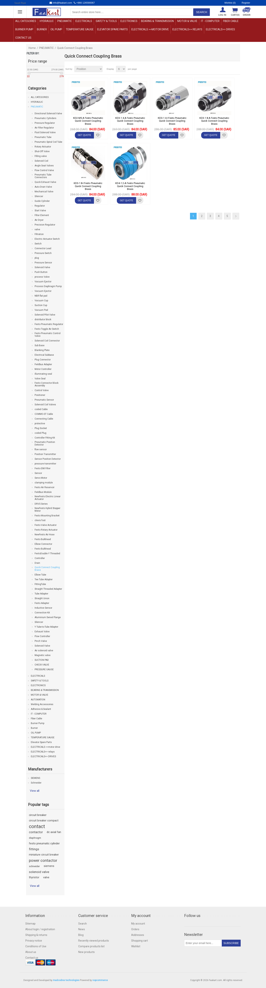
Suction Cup (41, 305)
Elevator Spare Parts (112, 29)
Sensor (38, 473)
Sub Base (39, 345)
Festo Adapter (42, 603)
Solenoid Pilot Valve (45, 314)
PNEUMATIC (64, 21)
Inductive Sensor (43, 608)
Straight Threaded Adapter (48, 589)
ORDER (246, 14)
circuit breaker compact (43, 820)
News (81, 929)
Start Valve (40, 210)
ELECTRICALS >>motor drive (150, 29)
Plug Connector (43, 359)
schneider (34, 866)
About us (30, 952)
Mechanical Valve (44, 191)
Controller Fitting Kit (45, 437)
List (237, 69)
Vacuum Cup (41, 300)
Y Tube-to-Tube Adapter (46, 627)
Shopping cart (139, 940)
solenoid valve (39, 872)
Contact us (23, 37)
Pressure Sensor (43, 262)
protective (40, 423)
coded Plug (40, 433)
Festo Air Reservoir (44, 487)
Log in (222, 14)
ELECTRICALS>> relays (187, 29)
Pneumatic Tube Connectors (43, 176)
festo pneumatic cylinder (44, 843)
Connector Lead (43, 248)
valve (37, 229)
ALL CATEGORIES (25, 21)
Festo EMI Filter (42, 468)
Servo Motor (41, 478)
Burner (42, 29)
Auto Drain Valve (43, 187)
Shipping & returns (36, 934)
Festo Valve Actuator (46, 525)
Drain (37, 563)
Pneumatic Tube (43, 137)
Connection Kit (42, 612)
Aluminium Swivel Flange (48, 617)
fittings (34, 849)
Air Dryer (39, 220)
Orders (135, 929)
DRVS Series (41, 504)
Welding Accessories (42, 704)
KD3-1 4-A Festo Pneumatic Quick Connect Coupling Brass (130, 121)
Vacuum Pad (41, 310)
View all (34, 790)
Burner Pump (24, 29)
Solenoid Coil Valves (45, 404)
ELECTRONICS (128, 21)
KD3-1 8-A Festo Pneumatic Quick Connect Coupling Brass (214, 121)
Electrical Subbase (44, 355)
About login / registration (40, 929)
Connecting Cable (44, 418)
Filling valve (41, 156)
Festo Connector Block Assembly (46, 384)
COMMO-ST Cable (44, 414)
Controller (40, 558)
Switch (38, 243)
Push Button (41, 272)
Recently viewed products (93, 940)
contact (37, 826)
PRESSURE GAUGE (44, 669)
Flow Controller (42, 636)
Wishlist (135, 946)
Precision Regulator (45, 224)
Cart (235, 14)
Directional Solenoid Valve (48, 113)
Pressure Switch (43, 253)
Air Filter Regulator (44, 127)
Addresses (137, 934)
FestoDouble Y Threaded (47, 553)
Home (32, 47)
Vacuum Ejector (43, 281)
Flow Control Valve (44, 170)
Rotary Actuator (43, 146)
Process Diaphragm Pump (48, 286)
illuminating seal (43, 374)
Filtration (39, 234)
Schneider (36, 782)
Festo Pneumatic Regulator (49, 324)
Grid (230, 69)
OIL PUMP (56, 29)
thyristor (34, 877)
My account (138, 923)
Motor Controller (43, 369)
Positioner (40, 395)
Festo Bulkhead (43, 539)
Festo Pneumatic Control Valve (47, 334)
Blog (81, 934)
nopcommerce (100, 980)
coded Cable (41, 409)
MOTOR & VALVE (187, 21)
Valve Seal (40, 378)
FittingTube (40, 584)
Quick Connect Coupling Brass (47, 568)
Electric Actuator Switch (47, 239)
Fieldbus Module (43, 492)
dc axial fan (54, 832)
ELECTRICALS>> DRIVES (220, 29)
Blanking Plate (42, 350)
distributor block (43, 319)
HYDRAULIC (47, 21)
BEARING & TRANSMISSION (157, 21)
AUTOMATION (38, 699)
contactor (36, 832)
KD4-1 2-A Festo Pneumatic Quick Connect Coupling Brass (130, 186)
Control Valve (42, 390)
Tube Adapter (41, 593)
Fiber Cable (231, 21)
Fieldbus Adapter (43, 364)
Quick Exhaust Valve (45, 182)
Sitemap (30, 923)
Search (82, 923)
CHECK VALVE (42, 664)
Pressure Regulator (45, 123)
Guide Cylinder (42, 201)
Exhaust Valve (42, 631)
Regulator (40, 205)
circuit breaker (38, 815)
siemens (49, 866)
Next (236, 216)
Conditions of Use (35, 946)
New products (86, 952)
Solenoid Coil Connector (47, 340)
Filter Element (42, 215)
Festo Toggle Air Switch (47, 329)
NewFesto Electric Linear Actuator (47, 497)
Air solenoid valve (44, 650)
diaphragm (35, 837)
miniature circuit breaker (44, 854)
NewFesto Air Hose (44, 534)
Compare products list (91, 946)
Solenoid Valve (42, 267)
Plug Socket (41, 428)
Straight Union (42, 598)
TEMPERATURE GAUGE (80, 29)
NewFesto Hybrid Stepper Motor (47, 509)
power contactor (43, 860)
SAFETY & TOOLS (106, 21)
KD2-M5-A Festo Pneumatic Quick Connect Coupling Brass (88, 121)
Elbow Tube (40, 574)
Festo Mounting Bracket (47, 515)
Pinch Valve (41, 641)
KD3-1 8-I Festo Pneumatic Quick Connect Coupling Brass (88, 186)
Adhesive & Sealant (41, 709)
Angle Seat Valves (44, 165)
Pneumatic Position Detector (45, 443)
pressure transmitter (45, 463)
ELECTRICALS (83, 21)
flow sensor (41, 449)
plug (37, 258)
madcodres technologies (66, 980)
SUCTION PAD (42, 660)
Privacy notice (33, 940)
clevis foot (40, 520)
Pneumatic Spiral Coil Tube (48, 142)
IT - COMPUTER (210, 21)
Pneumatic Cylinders (45, 118)
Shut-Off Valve (42, 151)
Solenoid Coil (41, 161)
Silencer (39, 196)
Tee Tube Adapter (44, 579)
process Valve (42, 277)
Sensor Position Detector (48, 459)
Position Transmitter (45, 454)
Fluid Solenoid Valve (45, 132)
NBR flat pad (41, 295)
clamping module (44, 482)
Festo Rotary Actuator (46, 529)
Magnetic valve (42, 655)
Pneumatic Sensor (44, 399)
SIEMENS (35, 778)
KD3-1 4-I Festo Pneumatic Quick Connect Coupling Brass (172, 121)
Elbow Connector (43, 544)
